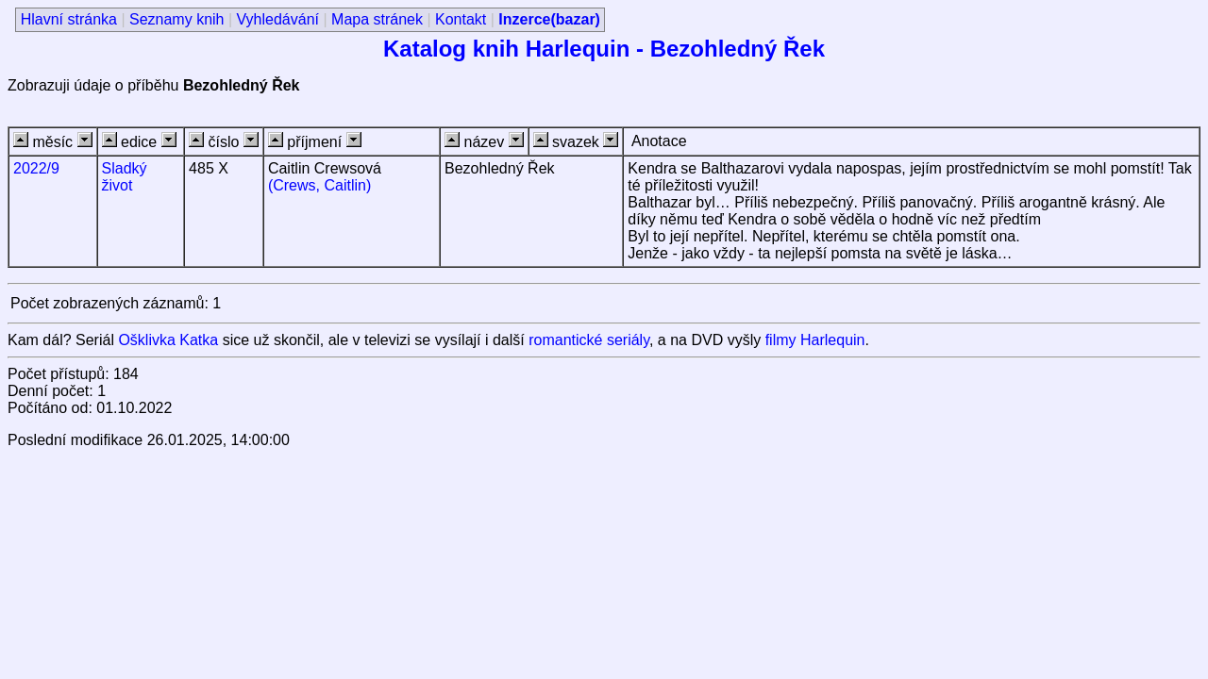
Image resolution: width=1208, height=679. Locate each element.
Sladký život (124, 176)
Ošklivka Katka (168, 340)
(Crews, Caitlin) (319, 185)
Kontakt (460, 19)
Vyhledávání (278, 19)
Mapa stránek (377, 19)
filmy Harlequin (815, 340)
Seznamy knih (177, 19)
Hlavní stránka (69, 19)
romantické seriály (588, 340)
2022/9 (36, 168)
